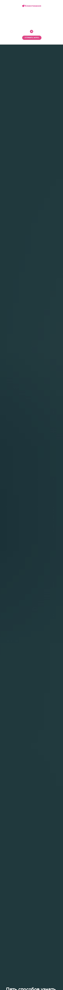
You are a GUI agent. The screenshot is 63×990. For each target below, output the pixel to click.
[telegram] (31, 31)
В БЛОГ (31, 20)
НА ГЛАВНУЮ (31, 16)
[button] (31, 38)
